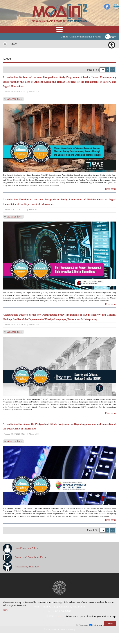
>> (112, 69)
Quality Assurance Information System (81, 36)
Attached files (14, 99)
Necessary (83, 625)
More (5, 610)
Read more (110, 189)
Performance (98, 625)
